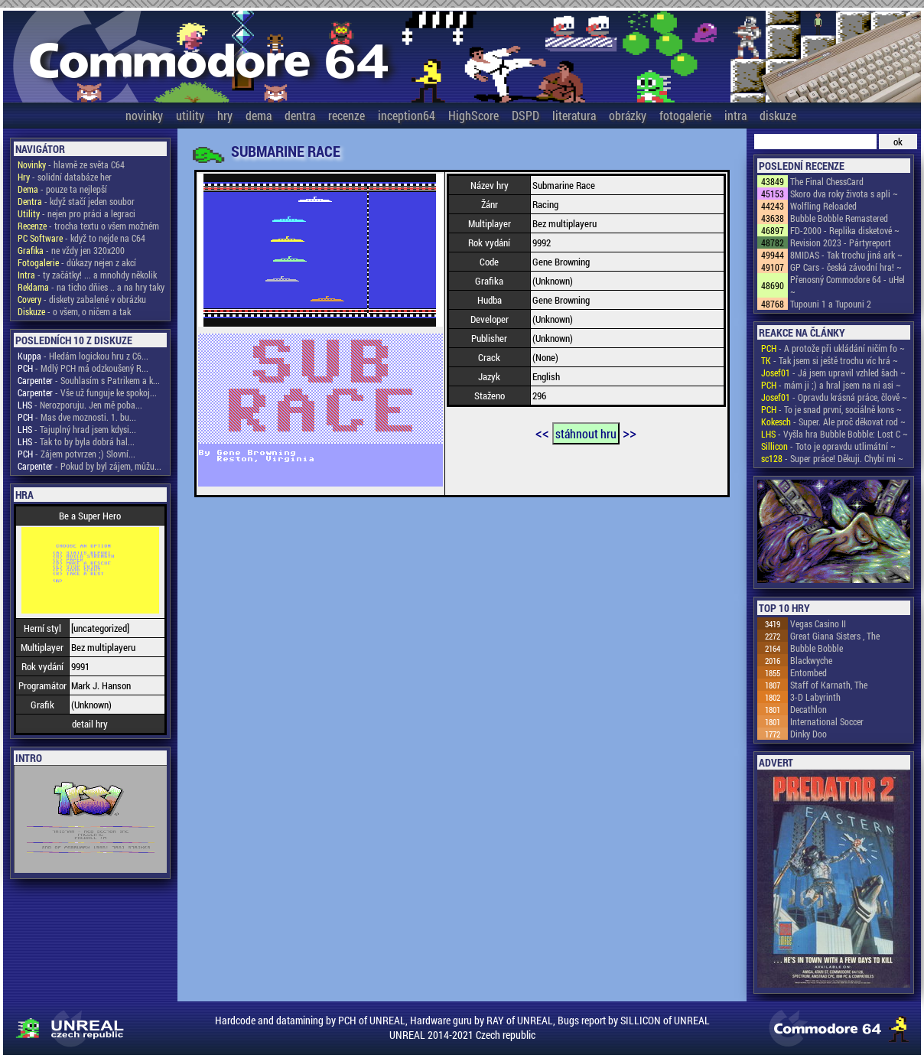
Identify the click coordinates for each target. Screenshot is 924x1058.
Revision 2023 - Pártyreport (840, 242)
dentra (300, 115)
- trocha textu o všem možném (88, 226)
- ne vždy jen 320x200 (71, 250)
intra (735, 115)
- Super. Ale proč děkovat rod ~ (833, 421)
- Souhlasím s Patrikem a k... (89, 380)
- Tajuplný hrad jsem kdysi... (77, 429)
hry (225, 115)
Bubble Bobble (816, 648)
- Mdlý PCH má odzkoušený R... (83, 368)
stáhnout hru (586, 433)
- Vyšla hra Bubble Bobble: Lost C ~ (834, 434)
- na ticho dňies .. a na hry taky (91, 287)
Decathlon (808, 709)
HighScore (473, 115)
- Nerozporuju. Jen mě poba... (80, 405)
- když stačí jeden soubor (76, 201)
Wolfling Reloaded (823, 206)
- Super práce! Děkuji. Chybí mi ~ (832, 458)
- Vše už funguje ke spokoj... (87, 392)
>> (629, 432)
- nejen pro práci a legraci (76, 213)
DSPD (525, 115)
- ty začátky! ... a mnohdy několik (87, 275)
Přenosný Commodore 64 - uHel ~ (847, 285)
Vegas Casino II (818, 623)
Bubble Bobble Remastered (839, 218)
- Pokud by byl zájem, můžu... (89, 466)
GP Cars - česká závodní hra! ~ (846, 267)
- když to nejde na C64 (81, 238)
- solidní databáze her (65, 177)
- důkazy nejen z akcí (77, 262)
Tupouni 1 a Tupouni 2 (830, 304)
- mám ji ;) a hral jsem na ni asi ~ (831, 385)
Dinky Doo (808, 734)
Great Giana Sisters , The (835, 636)
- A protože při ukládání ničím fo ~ (833, 348)
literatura (574, 115)
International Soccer (827, 721)
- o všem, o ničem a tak (74, 311)
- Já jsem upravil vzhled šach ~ (833, 372)
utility (190, 115)
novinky (144, 115)
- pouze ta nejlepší (62, 189)
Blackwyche (811, 660)
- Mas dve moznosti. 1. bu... (77, 417)
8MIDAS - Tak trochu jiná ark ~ (846, 255)
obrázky (627, 115)
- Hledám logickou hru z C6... (83, 356)
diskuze (778, 115)
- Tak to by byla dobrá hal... (76, 441)
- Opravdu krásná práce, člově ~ (834, 397)
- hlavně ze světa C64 (71, 164)
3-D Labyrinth (815, 697)
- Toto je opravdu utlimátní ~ (828, 446)
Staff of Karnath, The (828, 685)
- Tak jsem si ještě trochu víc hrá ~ (829, 360)
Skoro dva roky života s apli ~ (844, 193)
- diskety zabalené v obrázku (82, 299)
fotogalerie (685, 115)
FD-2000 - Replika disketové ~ (845, 230)
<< (542, 432)
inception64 (406, 115)
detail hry (90, 724)
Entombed (808, 672)
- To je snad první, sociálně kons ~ (831, 409)
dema (259, 115)
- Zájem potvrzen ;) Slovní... (76, 454)
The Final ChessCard (827, 181)
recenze (346, 115)
